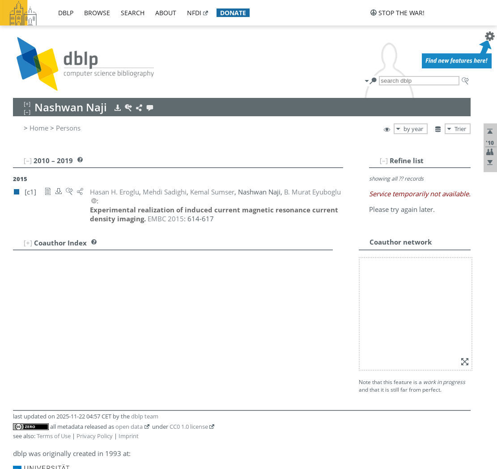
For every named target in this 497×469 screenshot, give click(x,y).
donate (233, 12)
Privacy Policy (94, 436)
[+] (28, 242)
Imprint (129, 436)
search (132, 12)
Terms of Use (54, 436)
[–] (384, 160)
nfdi (194, 12)
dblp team (144, 416)
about (165, 12)
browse (97, 12)
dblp (65, 12)
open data (129, 427)
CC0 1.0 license (189, 427)
